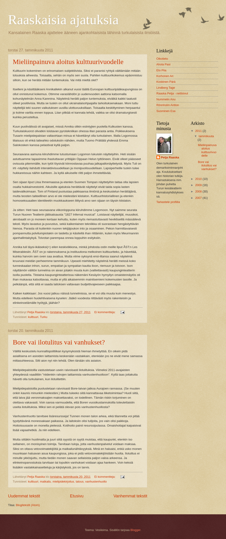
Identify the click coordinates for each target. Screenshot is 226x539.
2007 (198, 198)
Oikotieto (162, 58)
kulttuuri (33, 317)
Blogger (135, 530)
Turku (43, 317)
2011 (198, 131)
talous (80, 481)
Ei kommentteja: (105, 312)
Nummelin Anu (166, 99)
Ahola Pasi (163, 64)
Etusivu (77, 496)
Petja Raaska (170, 157)
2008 (198, 191)
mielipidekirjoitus (63, 481)
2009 (198, 185)
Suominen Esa (166, 111)
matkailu (45, 481)
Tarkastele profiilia (168, 202)
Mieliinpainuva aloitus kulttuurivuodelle (68, 61)
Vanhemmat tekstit (130, 496)
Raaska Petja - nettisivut (172, 93)
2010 (198, 179)
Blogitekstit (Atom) (28, 505)
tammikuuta (206, 136)
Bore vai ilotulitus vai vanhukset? (59, 342)
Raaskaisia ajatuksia (63, 19)
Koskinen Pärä (166, 81)
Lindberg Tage (165, 87)
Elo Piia (161, 70)
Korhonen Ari (164, 76)
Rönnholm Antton (167, 105)
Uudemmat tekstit (24, 496)
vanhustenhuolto (96, 481)
